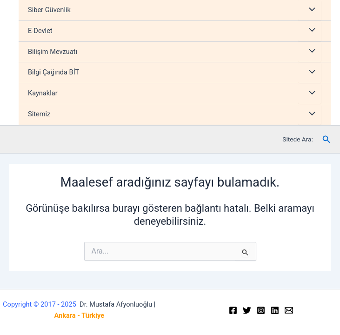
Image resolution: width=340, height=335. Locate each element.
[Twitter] (247, 310)
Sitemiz (39, 114)
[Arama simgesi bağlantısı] (326, 139)
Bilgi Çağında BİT (53, 72)
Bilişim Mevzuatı (52, 51)
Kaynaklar (43, 93)
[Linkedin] (275, 310)
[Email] (289, 310)
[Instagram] (261, 310)
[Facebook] (233, 310)
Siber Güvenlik (49, 10)
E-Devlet (40, 31)
